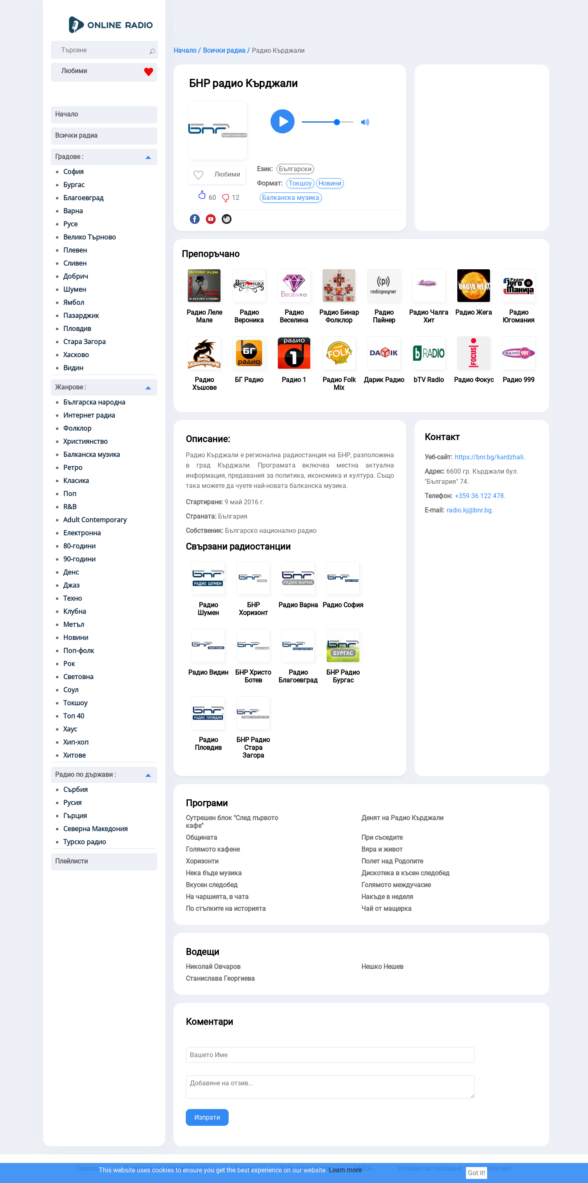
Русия (72, 802)
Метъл (73, 624)
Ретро (72, 467)
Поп (69, 493)
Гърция (75, 815)
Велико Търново (89, 237)
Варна (73, 210)
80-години (79, 545)
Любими (109, 72)
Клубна (74, 611)
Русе (70, 223)
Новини (75, 637)
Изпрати (207, 1117)
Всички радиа (76, 135)
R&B (69, 506)
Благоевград (83, 197)
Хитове (74, 755)
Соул (70, 689)
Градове (69, 157)
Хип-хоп (76, 742)
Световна (78, 676)
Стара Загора (84, 341)
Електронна (82, 532)
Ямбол (73, 302)
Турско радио (84, 841)
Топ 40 (73, 715)
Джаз (71, 585)
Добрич (75, 276)
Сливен (75, 263)
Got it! (476, 1173)
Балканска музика (91, 454)
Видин (73, 367)
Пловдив (77, 328)
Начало (66, 114)
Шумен (74, 289)
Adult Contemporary (95, 519)
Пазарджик (81, 315)
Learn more (345, 1170)
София (73, 171)
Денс (71, 572)
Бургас (74, 184)
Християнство (85, 441)
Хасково (76, 354)
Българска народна (94, 402)
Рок (69, 663)
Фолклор (77, 428)
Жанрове (70, 387)
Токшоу (75, 702)
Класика (76, 480)
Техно (72, 598)
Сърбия (75, 789)
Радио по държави (85, 774)
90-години (79, 559)
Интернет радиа (89, 415)
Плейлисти (71, 861)
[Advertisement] (361, 20)
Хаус (70, 729)
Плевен (75, 250)
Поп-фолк (78, 650)
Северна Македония (95, 828)
